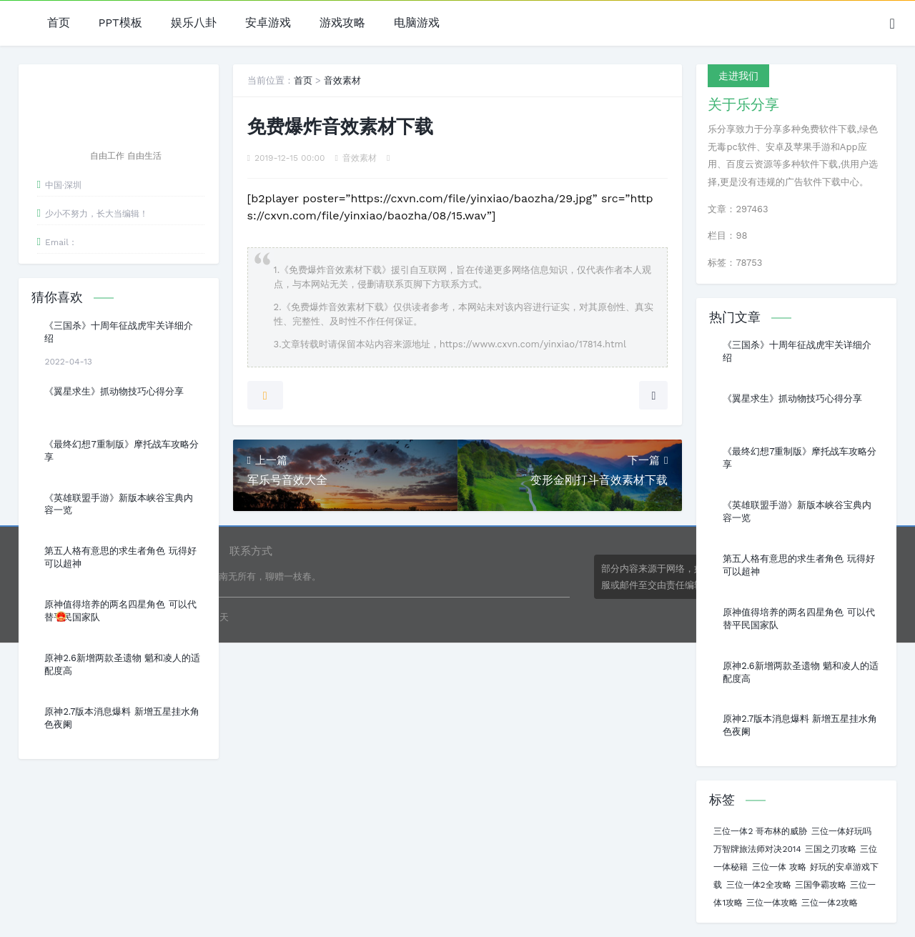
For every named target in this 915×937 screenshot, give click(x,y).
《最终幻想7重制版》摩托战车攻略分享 (121, 450)
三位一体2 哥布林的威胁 (760, 831)
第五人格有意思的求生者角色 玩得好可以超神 (120, 557)
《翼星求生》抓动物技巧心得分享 (114, 391)
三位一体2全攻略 (758, 885)
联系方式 (250, 551)
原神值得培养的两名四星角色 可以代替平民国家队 (120, 611)
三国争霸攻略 (820, 885)
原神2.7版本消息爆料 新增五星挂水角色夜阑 (121, 718)
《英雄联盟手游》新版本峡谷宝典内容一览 (118, 504)
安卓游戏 (268, 23)
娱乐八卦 (194, 23)
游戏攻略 (342, 23)
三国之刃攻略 (830, 849)
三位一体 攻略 (779, 867)
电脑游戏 (417, 23)
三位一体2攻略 (829, 903)
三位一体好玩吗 (841, 831)
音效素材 (342, 80)
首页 (58, 23)
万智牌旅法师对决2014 (757, 849)
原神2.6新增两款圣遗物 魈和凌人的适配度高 (122, 664)
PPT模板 (120, 23)
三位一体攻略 (772, 903)
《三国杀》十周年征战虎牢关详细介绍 (118, 332)
